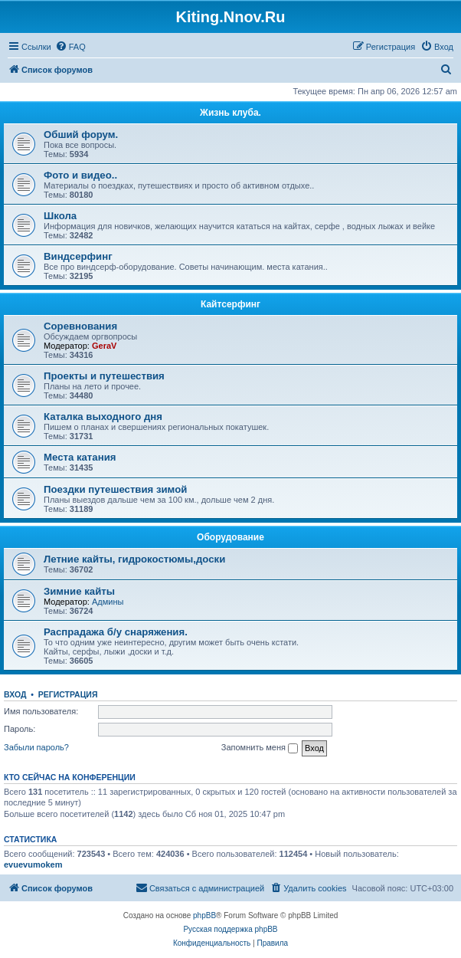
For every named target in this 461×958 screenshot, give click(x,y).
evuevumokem (33, 864)
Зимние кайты (79, 591)
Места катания (80, 457)
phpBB (204, 915)
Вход (15, 694)
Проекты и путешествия (104, 376)
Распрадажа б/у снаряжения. (116, 632)
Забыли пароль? (36, 747)
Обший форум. (81, 134)
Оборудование (230, 537)
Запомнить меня (259, 748)
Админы (107, 601)
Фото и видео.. (80, 175)
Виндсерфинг (78, 256)
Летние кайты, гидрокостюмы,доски (134, 559)
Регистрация (68, 694)
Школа (60, 215)
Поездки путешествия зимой (115, 489)
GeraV (104, 345)
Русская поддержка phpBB (230, 929)
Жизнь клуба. (230, 112)
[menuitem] (70, 47)
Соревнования (80, 326)
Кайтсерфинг (230, 304)
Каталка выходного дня (103, 416)
